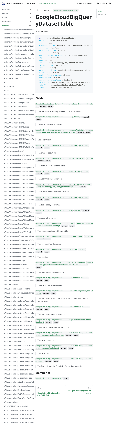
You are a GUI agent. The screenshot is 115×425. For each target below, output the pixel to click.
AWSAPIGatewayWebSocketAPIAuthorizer (18, 272)
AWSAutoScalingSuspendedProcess (18, 386)
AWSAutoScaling (11, 402)
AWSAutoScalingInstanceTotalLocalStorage (18, 337)
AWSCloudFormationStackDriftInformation (18, 410)
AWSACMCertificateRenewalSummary (18, 110)
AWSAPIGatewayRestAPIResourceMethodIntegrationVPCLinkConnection (18, 187)
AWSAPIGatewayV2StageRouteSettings (18, 256)
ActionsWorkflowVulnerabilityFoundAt (18, 74)
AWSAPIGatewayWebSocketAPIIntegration (18, 276)
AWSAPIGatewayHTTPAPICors (16, 127)
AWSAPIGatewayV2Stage (14, 260)
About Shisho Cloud (85, 3)
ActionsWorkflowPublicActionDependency (18, 66)
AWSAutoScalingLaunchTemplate (18, 378)
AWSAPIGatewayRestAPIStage (16, 224)
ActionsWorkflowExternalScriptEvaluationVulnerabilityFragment (18, 42)
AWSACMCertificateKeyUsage (16, 102)
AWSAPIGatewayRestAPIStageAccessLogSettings (18, 208)
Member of (102, 15)
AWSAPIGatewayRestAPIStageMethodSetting (18, 220)
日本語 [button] (101, 3)
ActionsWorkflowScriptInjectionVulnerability (18, 70)
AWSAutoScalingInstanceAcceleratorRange (18, 301)
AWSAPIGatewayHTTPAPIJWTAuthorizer (18, 135)
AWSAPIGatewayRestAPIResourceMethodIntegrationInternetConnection (18, 171)
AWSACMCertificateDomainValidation (18, 94)
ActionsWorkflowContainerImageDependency (18, 29)
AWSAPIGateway (11, 285)
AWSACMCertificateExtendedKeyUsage (18, 98)
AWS (5, 82)
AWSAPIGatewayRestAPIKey (15, 163)
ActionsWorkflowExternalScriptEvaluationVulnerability (18, 50)
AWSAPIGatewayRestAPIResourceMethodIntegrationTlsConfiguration (18, 183)
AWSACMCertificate (12, 119)
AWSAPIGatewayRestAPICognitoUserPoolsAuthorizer (18, 155)
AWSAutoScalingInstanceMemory (18, 321)
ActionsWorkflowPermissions (16, 62)
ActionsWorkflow (11, 78)
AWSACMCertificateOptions (15, 106)
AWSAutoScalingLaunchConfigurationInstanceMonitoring (18, 361)
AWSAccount (9, 86)
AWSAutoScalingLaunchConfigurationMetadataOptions (18, 365)
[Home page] (37, 10)
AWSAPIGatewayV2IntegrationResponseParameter (18, 236)
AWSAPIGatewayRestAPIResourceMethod (18, 199)
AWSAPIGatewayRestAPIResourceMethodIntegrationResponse (18, 179)
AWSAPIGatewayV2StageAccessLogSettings (18, 248)
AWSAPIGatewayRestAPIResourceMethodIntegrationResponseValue (18, 175)
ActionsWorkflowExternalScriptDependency (18, 38)
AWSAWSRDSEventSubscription (17, 406)
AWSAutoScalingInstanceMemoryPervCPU (18, 317)
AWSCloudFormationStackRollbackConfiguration (18, 422)
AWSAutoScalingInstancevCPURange (18, 349)
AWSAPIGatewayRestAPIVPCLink (17, 232)
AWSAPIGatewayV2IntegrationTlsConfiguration (18, 240)
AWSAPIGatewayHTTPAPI (14, 123)
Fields (100, 11)
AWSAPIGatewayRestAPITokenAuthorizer (18, 228)
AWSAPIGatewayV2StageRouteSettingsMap (18, 252)
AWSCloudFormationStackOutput (18, 414)
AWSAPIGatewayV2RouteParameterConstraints (18, 244)
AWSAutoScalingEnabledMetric (17, 289)
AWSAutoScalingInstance (14, 341)
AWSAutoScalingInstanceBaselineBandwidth (18, 313)
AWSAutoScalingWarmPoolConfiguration (18, 398)
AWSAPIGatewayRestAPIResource (18, 204)
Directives (6, 9)
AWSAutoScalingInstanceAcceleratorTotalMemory (18, 305)
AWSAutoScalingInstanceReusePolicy (18, 333)
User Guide (30, 3)
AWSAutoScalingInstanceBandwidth (18, 309)
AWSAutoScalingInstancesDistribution (18, 345)
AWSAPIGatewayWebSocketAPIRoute (18, 280)
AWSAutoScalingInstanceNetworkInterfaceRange (18, 325)
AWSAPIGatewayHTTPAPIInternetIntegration (18, 131)
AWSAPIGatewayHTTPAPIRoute (17, 143)
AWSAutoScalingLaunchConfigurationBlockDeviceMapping (18, 353)
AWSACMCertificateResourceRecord (18, 114)
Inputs (5, 17)
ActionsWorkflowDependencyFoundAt (18, 34)
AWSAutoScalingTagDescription (17, 390)
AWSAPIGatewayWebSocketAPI (17, 268)
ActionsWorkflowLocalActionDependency (18, 58)
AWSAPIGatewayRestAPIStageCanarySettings (18, 212)
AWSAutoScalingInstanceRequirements (18, 329)
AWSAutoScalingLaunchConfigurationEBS (18, 357)
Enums (5, 13)
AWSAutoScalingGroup (13, 297)
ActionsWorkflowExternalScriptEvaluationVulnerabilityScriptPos (18, 46)
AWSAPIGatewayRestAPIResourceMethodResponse (18, 195)
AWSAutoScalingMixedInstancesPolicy (18, 382)
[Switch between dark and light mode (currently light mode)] (110, 3)
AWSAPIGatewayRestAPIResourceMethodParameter (18, 191)
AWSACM (7, 90)
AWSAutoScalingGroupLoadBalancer (18, 293)
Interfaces (6, 21)
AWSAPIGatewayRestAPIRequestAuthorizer (18, 167)
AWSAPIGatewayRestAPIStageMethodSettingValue (18, 216)
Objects (5, 25)
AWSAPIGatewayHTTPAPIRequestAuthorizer (18, 139)
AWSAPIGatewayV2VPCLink (15, 264)
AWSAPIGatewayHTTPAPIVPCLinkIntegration (18, 147)
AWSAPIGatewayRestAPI (14, 151)
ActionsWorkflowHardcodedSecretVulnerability (18, 54)
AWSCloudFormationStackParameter (18, 418)
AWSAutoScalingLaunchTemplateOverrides (18, 374)
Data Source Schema (47, 3)
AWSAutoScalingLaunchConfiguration (18, 370)
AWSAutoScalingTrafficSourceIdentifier (18, 394)
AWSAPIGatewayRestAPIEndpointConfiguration (18, 159)
